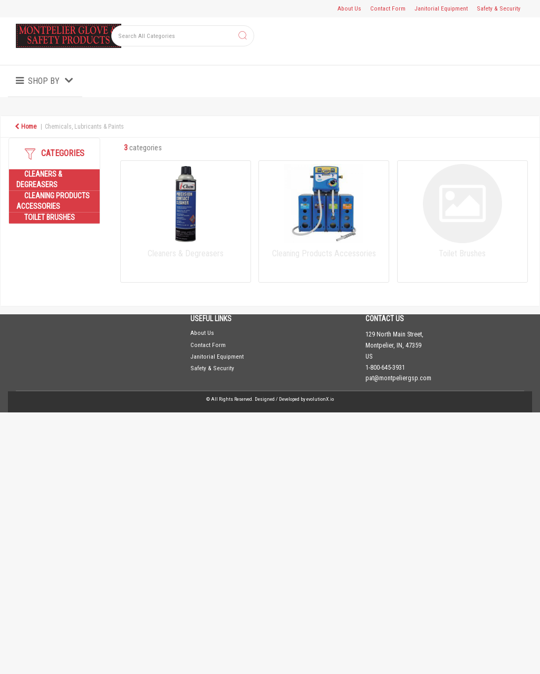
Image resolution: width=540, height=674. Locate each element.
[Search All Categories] (182, 35)
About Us (349, 8)
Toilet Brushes (49, 217)
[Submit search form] (242, 36)
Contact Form (388, 8)
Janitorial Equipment (441, 8)
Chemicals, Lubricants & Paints (84, 126)
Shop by (44, 81)
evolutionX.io (320, 399)
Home (25, 126)
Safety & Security (498, 8)
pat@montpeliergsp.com (398, 378)
